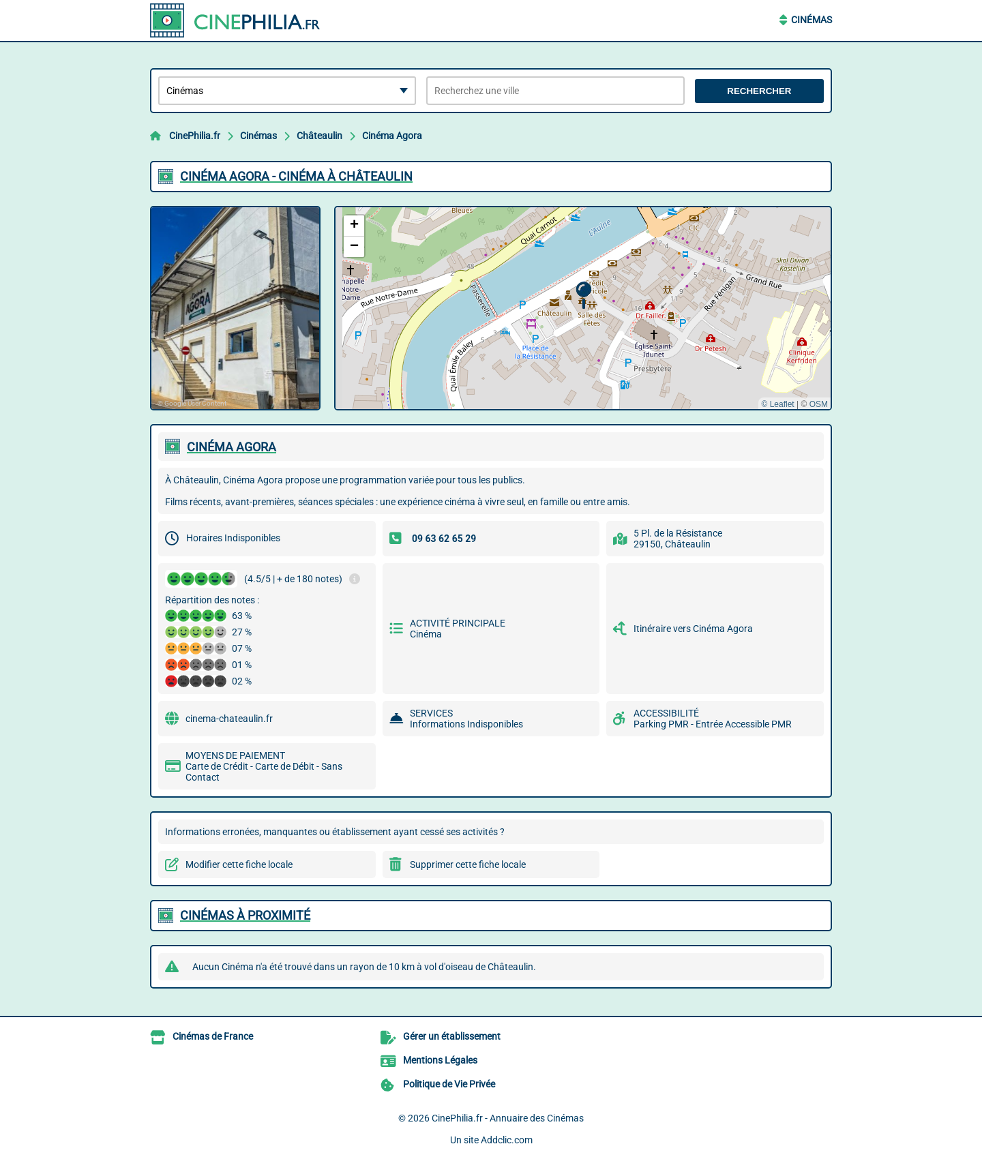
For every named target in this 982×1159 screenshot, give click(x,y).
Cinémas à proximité (245, 915)
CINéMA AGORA (231, 447)
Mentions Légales (440, 1060)
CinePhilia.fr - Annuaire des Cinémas (508, 1118)
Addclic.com (507, 1139)
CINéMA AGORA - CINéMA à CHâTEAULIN (296, 176)
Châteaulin (319, 135)
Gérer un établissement (452, 1036)
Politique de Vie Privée (449, 1084)
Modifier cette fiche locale (239, 864)
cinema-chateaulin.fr (229, 718)
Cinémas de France (213, 1036)
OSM (818, 404)
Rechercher (759, 91)
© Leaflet (777, 404)
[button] (583, 296)
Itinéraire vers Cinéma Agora (693, 628)
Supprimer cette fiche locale (468, 864)
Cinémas (811, 19)
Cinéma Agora (392, 135)
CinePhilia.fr (194, 135)
